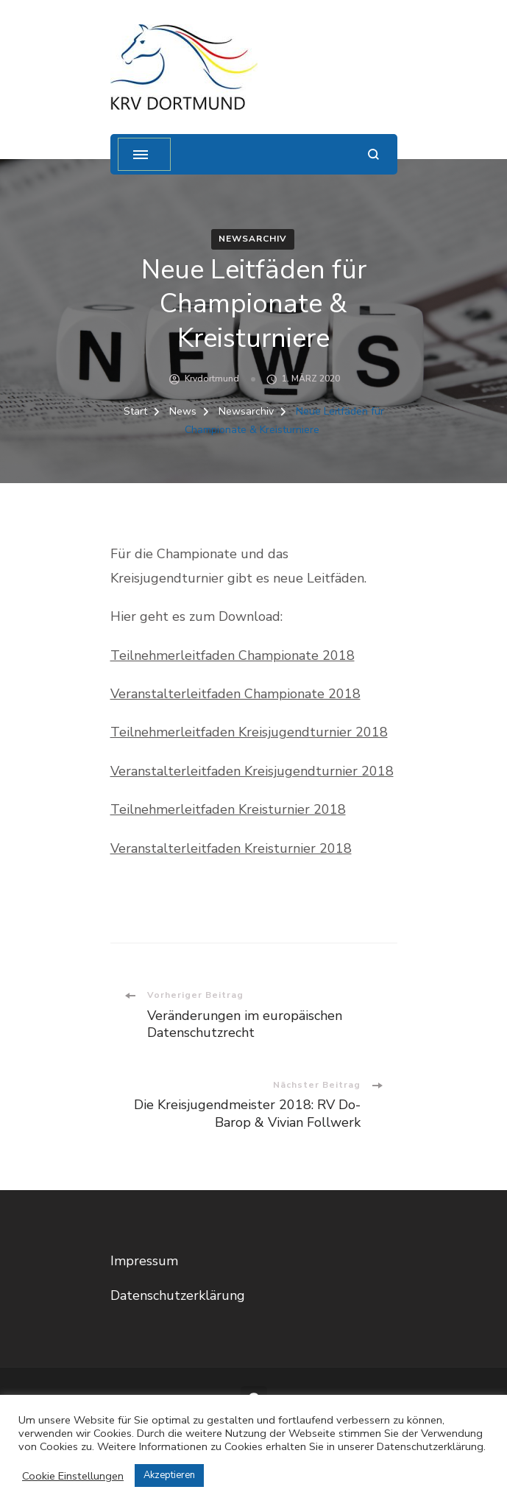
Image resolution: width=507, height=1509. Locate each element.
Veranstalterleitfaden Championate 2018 (235, 694)
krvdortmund (212, 378)
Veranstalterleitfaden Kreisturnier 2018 (231, 848)
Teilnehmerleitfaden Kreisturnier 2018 (228, 809)
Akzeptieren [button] (169, 1475)
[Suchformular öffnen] (373, 154)
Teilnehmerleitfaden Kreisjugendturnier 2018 (249, 732)
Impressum (144, 1261)
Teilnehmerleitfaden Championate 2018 (232, 655)
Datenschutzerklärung (177, 1295)
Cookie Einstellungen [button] (73, 1475)
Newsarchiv (253, 239)
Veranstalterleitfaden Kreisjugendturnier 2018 (252, 771)
